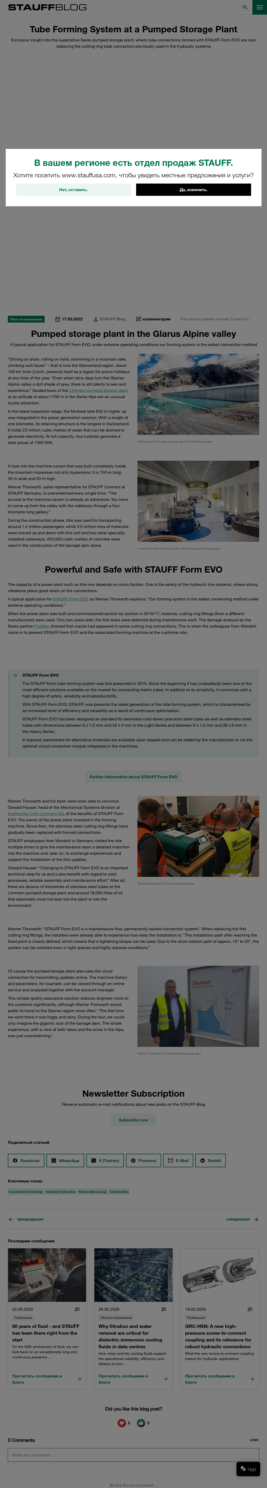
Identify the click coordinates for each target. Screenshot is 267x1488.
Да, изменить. (194, 189)
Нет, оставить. (73, 189)
